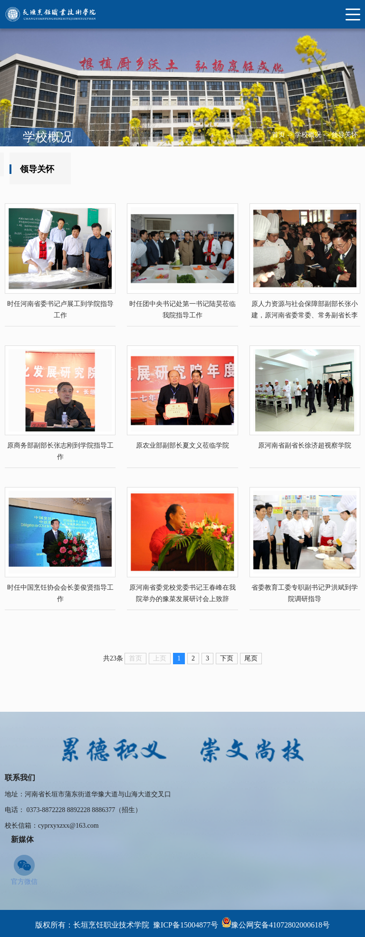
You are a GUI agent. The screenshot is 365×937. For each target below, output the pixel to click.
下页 (251, 658)
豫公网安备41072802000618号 (280, 925)
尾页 (275, 658)
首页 (278, 134)
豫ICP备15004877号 (185, 925)
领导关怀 (344, 134)
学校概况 (308, 134)
